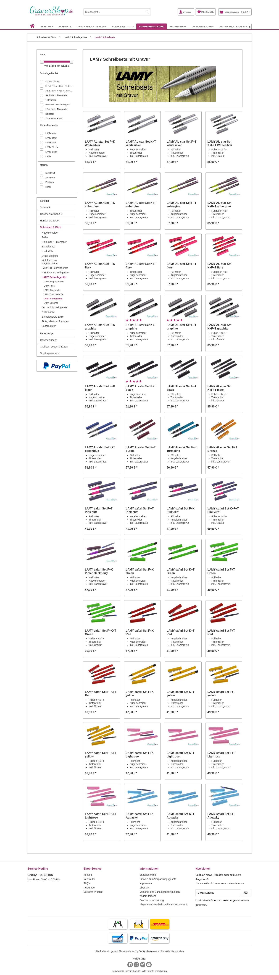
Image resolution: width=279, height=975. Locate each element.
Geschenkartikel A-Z (51, 214)
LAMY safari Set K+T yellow (180, 693)
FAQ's (86, 883)
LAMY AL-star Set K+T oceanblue (100, 449)
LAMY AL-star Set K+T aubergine (141, 204)
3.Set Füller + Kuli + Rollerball (59, 91)
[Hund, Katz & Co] (122, 26)
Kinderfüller (48, 251)
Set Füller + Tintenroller (56, 95)
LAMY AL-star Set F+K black (100, 388)
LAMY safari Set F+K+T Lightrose (100, 815)
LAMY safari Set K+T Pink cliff (140, 510)
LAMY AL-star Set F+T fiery (181, 265)
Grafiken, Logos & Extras (54, 346)
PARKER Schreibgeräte (55, 267)
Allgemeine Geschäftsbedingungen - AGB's (163, 904)
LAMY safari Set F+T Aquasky (221, 815)
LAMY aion (50, 133)
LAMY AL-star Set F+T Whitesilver (181, 143)
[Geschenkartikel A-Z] (91, 26)
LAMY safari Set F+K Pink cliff (180, 510)
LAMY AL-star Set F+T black (181, 388)
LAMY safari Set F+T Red (221, 632)
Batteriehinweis (148, 874)
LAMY (48, 156)
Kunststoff (50, 173)
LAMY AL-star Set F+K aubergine (100, 204)
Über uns (145, 887)
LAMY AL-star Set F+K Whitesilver (100, 143)
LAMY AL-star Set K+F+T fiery (219, 265)
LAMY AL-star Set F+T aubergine (181, 204)
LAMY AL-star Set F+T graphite (181, 326)
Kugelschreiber (52, 81)
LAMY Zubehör (51, 303)
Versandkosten (147, 951)
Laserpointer (49, 326)
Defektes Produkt (92, 891)
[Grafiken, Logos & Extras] (237, 26)
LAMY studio (51, 152)
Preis (42, 54)
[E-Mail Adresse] (218, 892)
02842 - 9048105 (40, 875)
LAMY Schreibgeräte (54, 277)
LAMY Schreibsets (53, 298)
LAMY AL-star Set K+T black (141, 388)
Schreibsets (48, 246)
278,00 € (65, 66)
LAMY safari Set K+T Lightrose (180, 754)
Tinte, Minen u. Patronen (55, 321)
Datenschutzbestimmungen (224, 900)
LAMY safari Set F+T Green (221, 571)
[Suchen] (147, 11)
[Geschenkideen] (202, 26)
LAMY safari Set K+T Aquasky (180, 815)
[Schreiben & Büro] (151, 26)
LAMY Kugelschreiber (54, 281)
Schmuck (45, 207)
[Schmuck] (65, 26)
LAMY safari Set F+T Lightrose (221, 754)
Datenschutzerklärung (152, 900)
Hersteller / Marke (49, 125)
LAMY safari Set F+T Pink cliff (98, 510)
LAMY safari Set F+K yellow (140, 693)
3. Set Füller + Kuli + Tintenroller (59, 86)
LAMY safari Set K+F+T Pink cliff (223, 510)
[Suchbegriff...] (117, 11)
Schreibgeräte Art (49, 73)
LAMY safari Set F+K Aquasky (140, 815)
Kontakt (87, 874)
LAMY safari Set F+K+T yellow (100, 754)
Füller (45, 237)
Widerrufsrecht (148, 896)
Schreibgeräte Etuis (53, 316)
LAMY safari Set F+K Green (140, 571)
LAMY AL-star (52, 147)
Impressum (146, 883)
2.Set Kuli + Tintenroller (56, 109)
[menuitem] (117, 11)
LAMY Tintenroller (52, 290)
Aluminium (50, 177)
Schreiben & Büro (50, 227)
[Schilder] (47, 26)
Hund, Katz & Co (49, 220)
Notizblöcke (48, 312)
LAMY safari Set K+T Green (180, 571)
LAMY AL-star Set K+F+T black (219, 388)
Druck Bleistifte (50, 255)
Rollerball (49, 114)
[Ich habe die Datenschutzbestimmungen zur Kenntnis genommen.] (197, 900)
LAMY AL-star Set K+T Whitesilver (141, 143)
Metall (48, 187)
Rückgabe (89, 887)
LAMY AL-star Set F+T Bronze (222, 449)
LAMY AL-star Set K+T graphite (141, 326)
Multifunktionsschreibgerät (57, 104)
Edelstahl (49, 182)
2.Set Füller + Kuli (53, 118)
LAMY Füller (49, 286)
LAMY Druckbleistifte (53, 294)
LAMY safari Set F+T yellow (221, 693)
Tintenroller (50, 100)
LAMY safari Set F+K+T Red (100, 693)
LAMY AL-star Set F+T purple (141, 449)
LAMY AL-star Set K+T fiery (141, 265)
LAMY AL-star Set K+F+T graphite (219, 326)
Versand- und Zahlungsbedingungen (160, 891)
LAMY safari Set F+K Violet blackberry (99, 571)
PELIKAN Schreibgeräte (55, 272)
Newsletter (89, 879)
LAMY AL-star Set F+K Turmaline (182, 449)
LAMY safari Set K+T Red (180, 632)
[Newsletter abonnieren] (245, 892)
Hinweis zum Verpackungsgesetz (158, 879)
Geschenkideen (48, 340)
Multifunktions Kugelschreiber (50, 262)
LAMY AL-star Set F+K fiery (100, 265)
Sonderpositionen (49, 353)
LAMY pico (50, 142)
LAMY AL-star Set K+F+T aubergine (219, 204)
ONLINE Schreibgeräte (54, 307)
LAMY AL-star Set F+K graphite (100, 326)
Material (44, 165)
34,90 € (53, 66)
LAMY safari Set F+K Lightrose (140, 754)
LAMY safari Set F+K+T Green (100, 632)
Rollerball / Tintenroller (54, 242)
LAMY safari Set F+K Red (140, 632)
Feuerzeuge (46, 333)
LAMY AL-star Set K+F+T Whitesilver (219, 143)
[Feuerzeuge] (178, 26)
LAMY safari (51, 138)
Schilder (44, 200)
